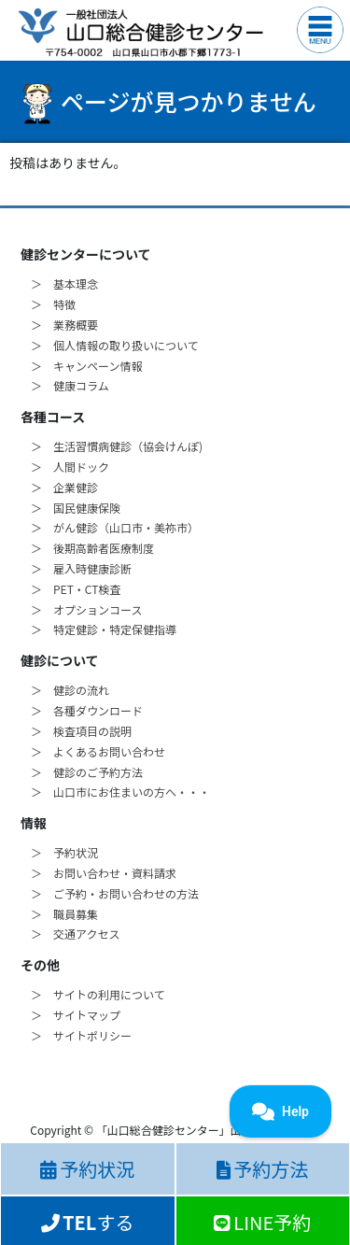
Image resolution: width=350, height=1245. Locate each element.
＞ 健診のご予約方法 (87, 772)
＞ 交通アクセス (75, 933)
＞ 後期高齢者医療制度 (92, 548)
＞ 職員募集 (64, 914)
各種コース (53, 416)
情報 (34, 822)
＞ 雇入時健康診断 (81, 568)
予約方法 (262, 1168)
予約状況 (87, 1168)
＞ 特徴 (53, 304)
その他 (40, 964)
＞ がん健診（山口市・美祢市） (115, 527)
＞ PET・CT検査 (75, 589)
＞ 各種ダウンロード (87, 710)
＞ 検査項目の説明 (81, 731)
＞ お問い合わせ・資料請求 (103, 873)
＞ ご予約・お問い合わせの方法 (115, 893)
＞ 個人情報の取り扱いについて (115, 345)
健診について (60, 660)
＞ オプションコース (86, 609)
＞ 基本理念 (64, 283)
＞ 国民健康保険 (75, 508)
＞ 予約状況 (64, 852)
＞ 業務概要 (64, 324)
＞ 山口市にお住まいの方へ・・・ (120, 791)
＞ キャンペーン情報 (86, 366)
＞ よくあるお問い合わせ (98, 751)
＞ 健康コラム (70, 385)
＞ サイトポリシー (81, 1035)
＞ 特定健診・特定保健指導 (103, 629)
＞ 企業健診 (64, 487)
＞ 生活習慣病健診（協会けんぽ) (117, 446)
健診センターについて (86, 254)
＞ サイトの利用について (98, 994)
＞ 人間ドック (70, 466)
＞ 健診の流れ (70, 690)
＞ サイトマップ (75, 1015)
